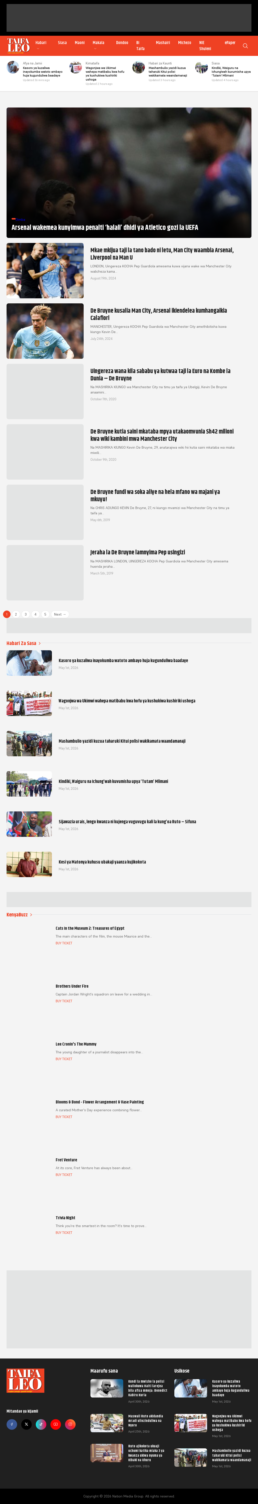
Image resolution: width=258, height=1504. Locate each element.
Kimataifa (92, 63)
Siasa (62, 43)
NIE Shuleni (205, 46)
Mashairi (163, 43)
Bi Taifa (140, 46)
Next (60, 614)
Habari (41, 45)
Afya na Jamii (32, 63)
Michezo (184, 43)
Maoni (80, 43)
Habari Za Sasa (24, 643)
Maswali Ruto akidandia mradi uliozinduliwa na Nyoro (145, 1420)
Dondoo (122, 43)
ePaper (229, 43)
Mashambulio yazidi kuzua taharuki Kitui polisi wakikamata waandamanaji (231, 1455)
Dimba (20, 219)
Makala (98, 45)
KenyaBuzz (19, 915)
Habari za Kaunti (160, 63)
